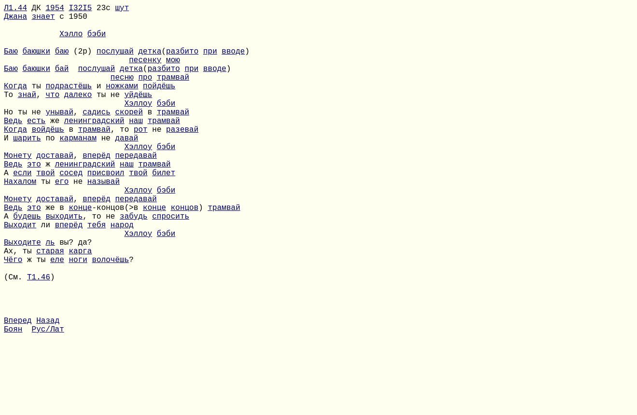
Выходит (20, 274)
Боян (13, 402)
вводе (233, 62)
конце (80, 253)
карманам (78, 168)
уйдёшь (138, 115)
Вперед (18, 391)
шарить (27, 168)
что (52, 115)
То (11, 115)
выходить (64, 264)
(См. (15, 338)
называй (103, 221)
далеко (78, 115)
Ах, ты (20, 306)
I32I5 (80, 9)
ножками (122, 104)
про (145, 94)
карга (80, 306)
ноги (78, 317)
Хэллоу (138, 126)
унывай (59, 136)
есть (36, 147)
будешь (27, 264)
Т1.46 (38, 338)
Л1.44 (15, 9)
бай (62, 83)
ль (50, 295)
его (62, 221)
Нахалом (20, 221)
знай (27, 115)
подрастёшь (68, 104)
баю (62, 62)
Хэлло (71, 41)
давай (126, 168)
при (210, 62)
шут (122, 9)
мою (173, 73)
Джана (15, 19)
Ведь (13, 147)
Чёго (13, 317)
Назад (47, 391)
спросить (170, 264)
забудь (134, 264)
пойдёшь (159, 104)
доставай (54, 189)
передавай (135, 189)
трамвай (173, 94)
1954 (54, 9)
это (34, 200)
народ (122, 274)
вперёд (97, 189)
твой (45, 211)
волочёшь (110, 317)
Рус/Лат (48, 402)
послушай (115, 62)
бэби (96, 41)
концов (185, 253)
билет (163, 211)
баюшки (36, 62)
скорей (129, 136)
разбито (182, 62)
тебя (96, 274)
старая (50, 306)
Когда (15, 104)
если (22, 211)
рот (141, 157)
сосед (71, 211)
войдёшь (48, 157)
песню (122, 94)
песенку (145, 73)
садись (97, 136)
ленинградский (94, 147)
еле (57, 317)
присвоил (106, 211)
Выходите (22, 295)
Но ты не (24, 136)
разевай (182, 157)
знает (43, 19)
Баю (11, 62)
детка (149, 62)
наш (136, 147)
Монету (18, 189)
